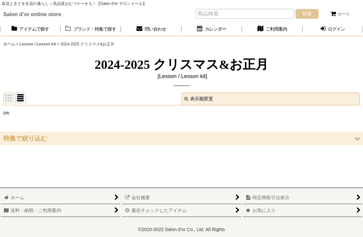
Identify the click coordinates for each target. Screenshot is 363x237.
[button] (181, 138)
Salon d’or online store (32, 14)
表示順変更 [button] (198, 98)
